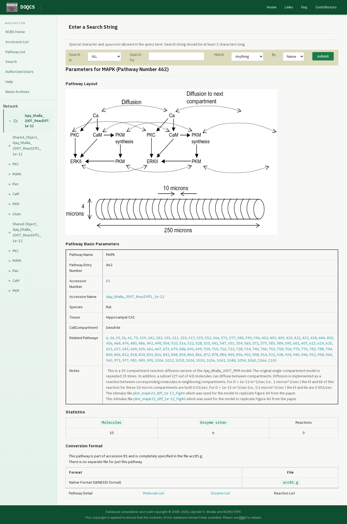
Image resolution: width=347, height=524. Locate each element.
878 (215, 354)
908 (255, 354)
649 (133, 349)
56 (124, 338)
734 (247, 349)
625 (329, 343)
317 (191, 338)
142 (151, 338)
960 (329, 354)
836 (158, 354)
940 (296, 354)
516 (182, 343)
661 (150, 349)
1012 (169, 360)
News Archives (17, 91)
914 (264, 354)
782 (312, 349)
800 (109, 354)
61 (130, 338)
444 (322, 338)
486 (142, 343)
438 (313, 338)
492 (150, 343)
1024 (190, 360)
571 (255, 343)
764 (288, 349)
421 (297, 338)
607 (304, 343)
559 (239, 343)
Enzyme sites (213, 422)
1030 (200, 360)
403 (273, 338)
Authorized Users (19, 71)
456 (109, 343)
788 (320, 349)
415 (289, 338)
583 (272, 343)
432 (305, 338)
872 (207, 354)
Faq (304, 7)
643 (125, 349)
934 (288, 354)
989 (142, 360)
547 (223, 343)
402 (265, 338)
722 (231, 349)
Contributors (326, 7)
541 (215, 343)
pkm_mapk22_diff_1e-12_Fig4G (159, 399)
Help (9, 81)
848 (174, 354)
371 (224, 338)
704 (207, 349)
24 (112, 338)
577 (264, 343)
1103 (272, 360)
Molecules (111, 422)
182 (159, 338)
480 (133, 343)
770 (296, 349)
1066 (262, 360)
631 (109, 349)
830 (150, 354)
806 (117, 354)
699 (198, 349)
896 (239, 354)
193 (167, 338)
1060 (252, 360)
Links (289, 7)
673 (166, 349)
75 (136, 338)
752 (272, 349)
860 (190, 354)
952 (312, 354)
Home (272, 7)
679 (174, 349)
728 (239, 349)
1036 (210, 360)
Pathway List (15, 52)
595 (288, 343)
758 (280, 349)
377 (232, 338)
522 (190, 343)
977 (125, 360)
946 (304, 354)
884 (223, 354)
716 (223, 349)
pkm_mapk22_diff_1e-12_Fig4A (159, 393)
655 (142, 349)
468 (117, 343)
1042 (221, 360)
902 (247, 354)
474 (125, 343)
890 (231, 354)
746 (264, 349)
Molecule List (153, 493)
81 (108, 281)
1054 (241, 360)
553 (231, 343)
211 (175, 338)
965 (109, 360)
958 (320, 354)
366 (216, 338)
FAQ (242, 517)
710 (215, 349)
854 (182, 354)
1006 (159, 360)
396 (256, 338)
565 (247, 343)
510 (174, 343)
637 (117, 349)
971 (117, 360)
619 (320, 343)
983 (133, 360)
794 (329, 349)
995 (150, 360)
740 (255, 349)
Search (11, 61)
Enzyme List (220, 493)
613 (312, 343)
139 (143, 338)
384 (240, 338)
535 (207, 343)
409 (281, 338)
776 (304, 349)
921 (272, 354)
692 (190, 349)
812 (125, 354)
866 (198, 354)
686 (182, 349)
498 (158, 343)
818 (133, 354)
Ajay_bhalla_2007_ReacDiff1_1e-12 (37, 121)
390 (248, 338)
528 (198, 343)
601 (296, 343)
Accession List (17, 42)
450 (330, 338)
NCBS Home (15, 32)
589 (280, 343)
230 (183, 338)
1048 (231, 360)
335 (200, 338)
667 (158, 349)
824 (142, 354)
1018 (179, 360)
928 (280, 354)
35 (118, 338)
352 (208, 338)
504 (166, 343)
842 (166, 354)
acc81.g (290, 482)
